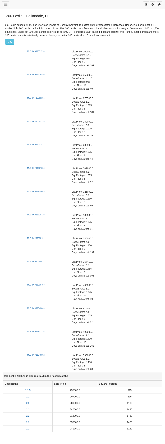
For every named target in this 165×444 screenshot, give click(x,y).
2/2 (27, 403)
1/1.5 (28, 390)
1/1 (27, 396)
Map (9, 41)
